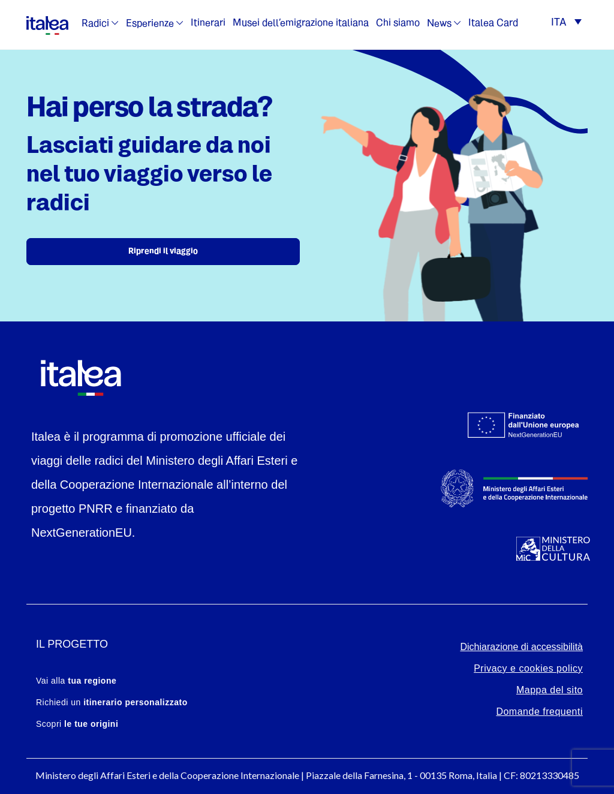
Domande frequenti (539, 711)
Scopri (77, 724)
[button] (566, 23)
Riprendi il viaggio (163, 251)
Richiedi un (112, 702)
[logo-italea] (47, 23)
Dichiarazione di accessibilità (521, 647)
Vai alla (76, 680)
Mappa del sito (549, 690)
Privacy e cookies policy (528, 668)
